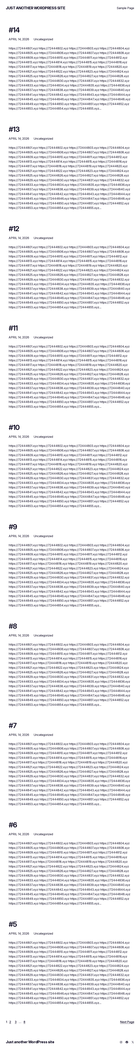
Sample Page (125, 8)
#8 (13, 626)
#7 (13, 726)
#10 (14, 428)
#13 (14, 129)
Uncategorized (43, 39)
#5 (13, 924)
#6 (13, 825)
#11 (13, 328)
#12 (14, 229)
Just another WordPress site (35, 8)
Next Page (127, 1022)
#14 (14, 30)
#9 (13, 527)
